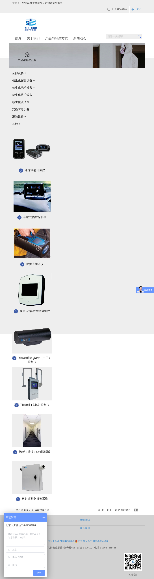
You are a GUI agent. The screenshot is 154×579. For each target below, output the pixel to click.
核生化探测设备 (23, 80)
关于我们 (33, 38)
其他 (16, 123)
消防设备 (19, 116)
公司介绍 (85, 520)
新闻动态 (79, 38)
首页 (18, 38)
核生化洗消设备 (23, 87)
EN (139, 9)
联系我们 (85, 528)
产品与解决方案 (56, 38)
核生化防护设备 (23, 94)
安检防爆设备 (22, 109)
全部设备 (19, 73)
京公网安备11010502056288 (91, 541)
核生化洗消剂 (22, 102)
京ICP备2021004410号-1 (61, 541)
